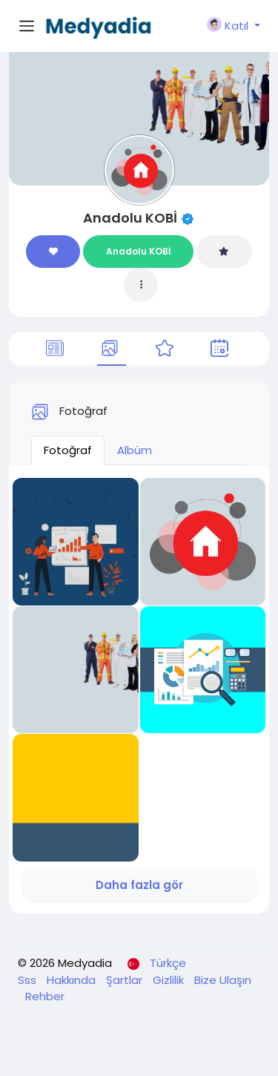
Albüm (134, 450)
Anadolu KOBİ (130, 218)
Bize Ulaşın (222, 980)
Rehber (44, 996)
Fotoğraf (68, 450)
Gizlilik (170, 980)
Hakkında (73, 980)
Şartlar (125, 980)
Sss (28, 980)
